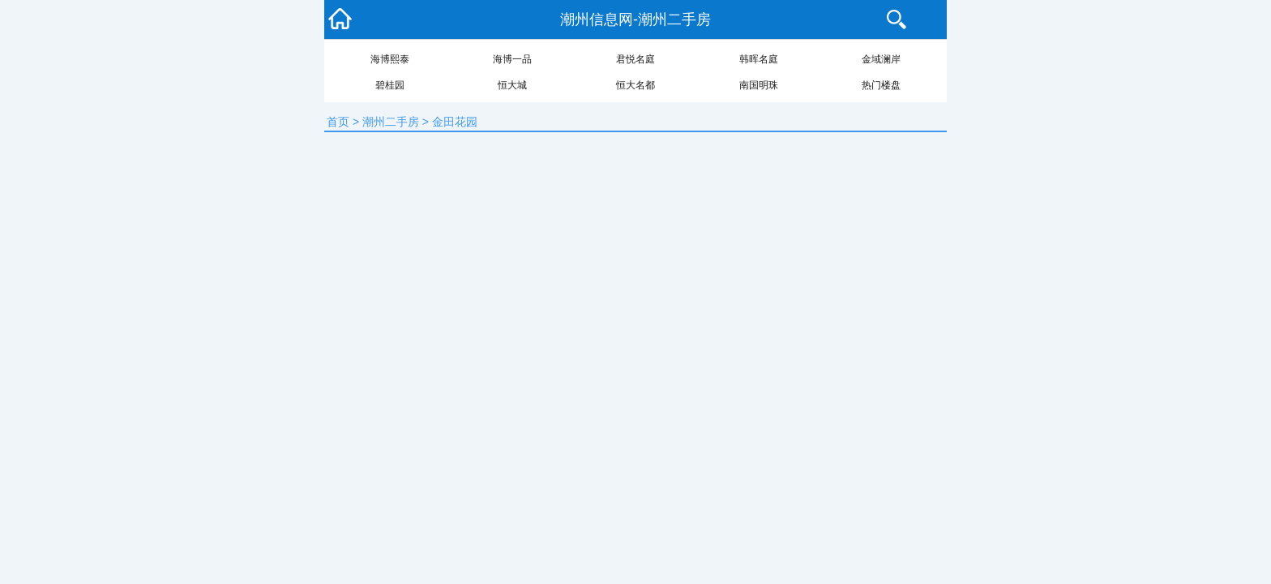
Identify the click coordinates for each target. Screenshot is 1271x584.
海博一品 (512, 59)
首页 (338, 121)
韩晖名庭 (758, 59)
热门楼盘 (881, 85)
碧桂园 (389, 85)
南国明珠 (758, 85)
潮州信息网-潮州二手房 (635, 19)
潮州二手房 (390, 121)
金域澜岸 (881, 59)
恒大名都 (635, 85)
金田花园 (454, 121)
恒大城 (512, 85)
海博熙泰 (389, 59)
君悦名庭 (635, 59)
